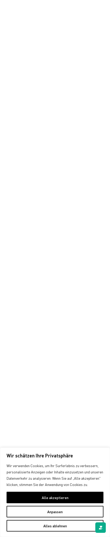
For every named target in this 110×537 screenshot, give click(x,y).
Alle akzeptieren (55, 497)
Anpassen (55, 511)
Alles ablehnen (55, 525)
